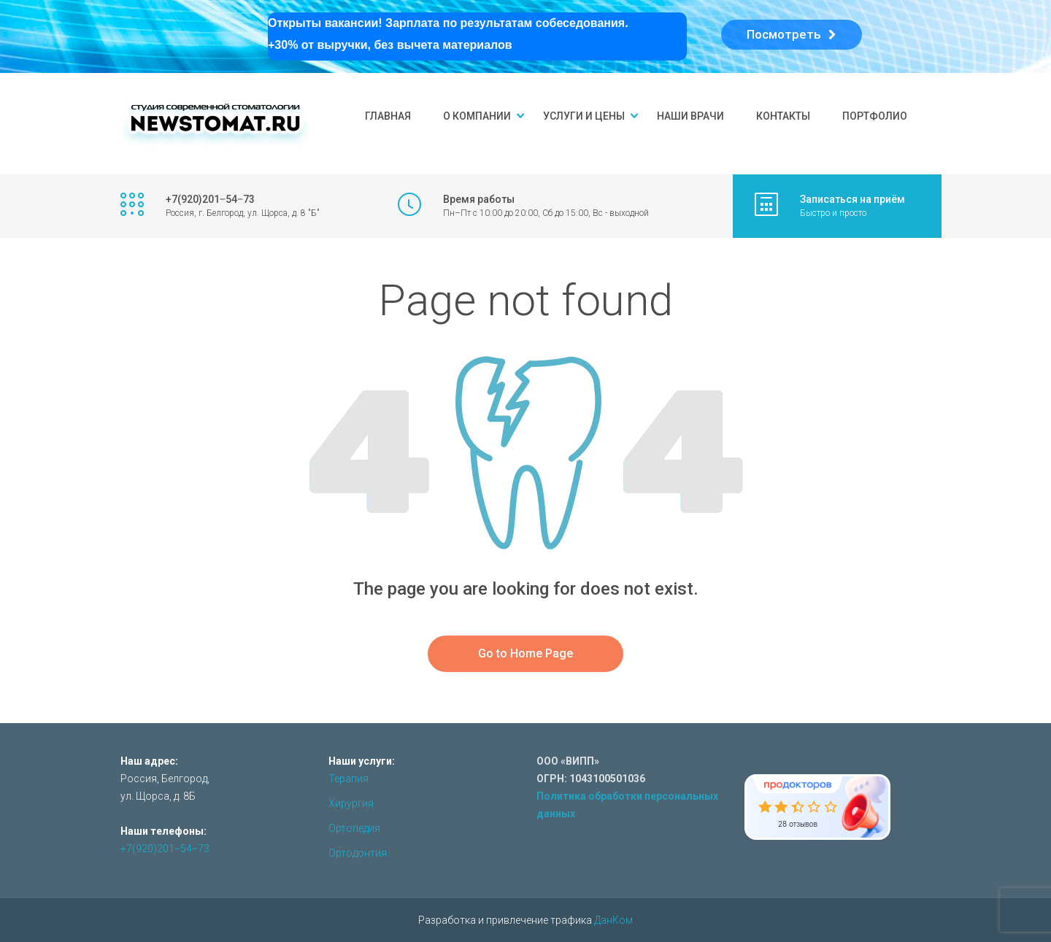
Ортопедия (354, 828)
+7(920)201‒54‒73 (164, 848)
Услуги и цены (584, 116)
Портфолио (874, 116)
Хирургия (351, 803)
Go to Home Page (525, 653)
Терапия (348, 778)
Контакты (783, 116)
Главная (388, 116)
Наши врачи (690, 116)
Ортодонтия (357, 853)
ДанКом (613, 920)
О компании (477, 116)
